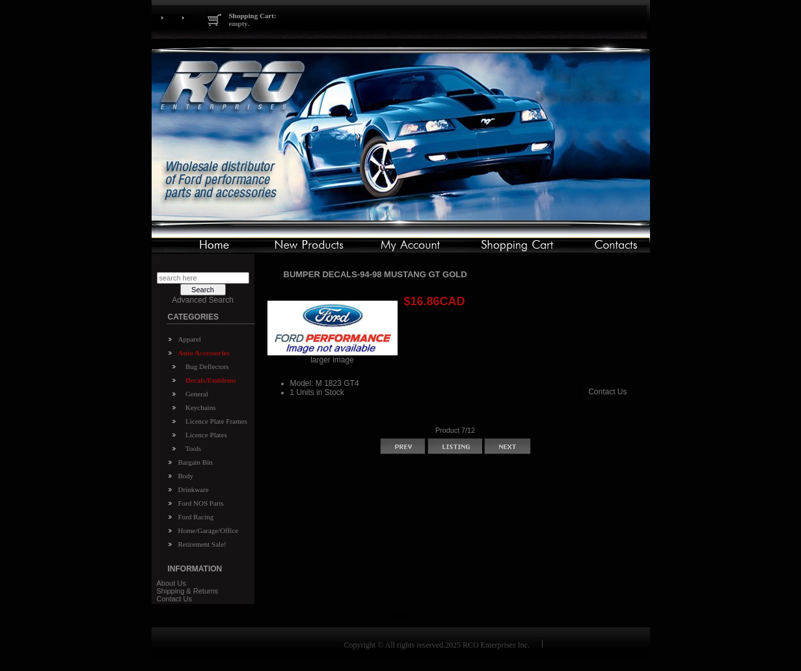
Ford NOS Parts (201, 503)
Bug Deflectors (205, 366)
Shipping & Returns (188, 591)
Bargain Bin (195, 462)
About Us (171, 583)
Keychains (199, 407)
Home (400, 616)
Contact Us (174, 599)
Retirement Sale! (202, 544)
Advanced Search (203, 300)
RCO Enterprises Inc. (496, 645)
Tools (192, 448)
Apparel (189, 339)
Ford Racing (196, 517)
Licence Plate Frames (214, 421)
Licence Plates (204, 435)
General (195, 394)
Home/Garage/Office (208, 530)
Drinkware (193, 489)
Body (186, 476)
